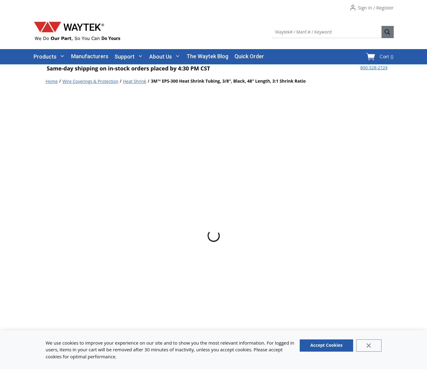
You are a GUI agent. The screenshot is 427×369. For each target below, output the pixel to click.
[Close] (369, 345)
